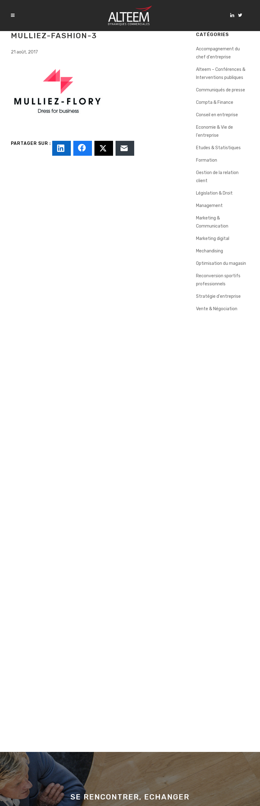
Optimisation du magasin (221, 263)
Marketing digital (212, 238)
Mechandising (209, 251)
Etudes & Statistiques (218, 147)
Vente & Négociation (216, 308)
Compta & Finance (214, 102)
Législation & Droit (214, 193)
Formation (206, 160)
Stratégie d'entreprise (218, 296)
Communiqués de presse (220, 90)
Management (209, 205)
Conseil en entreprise (217, 114)
